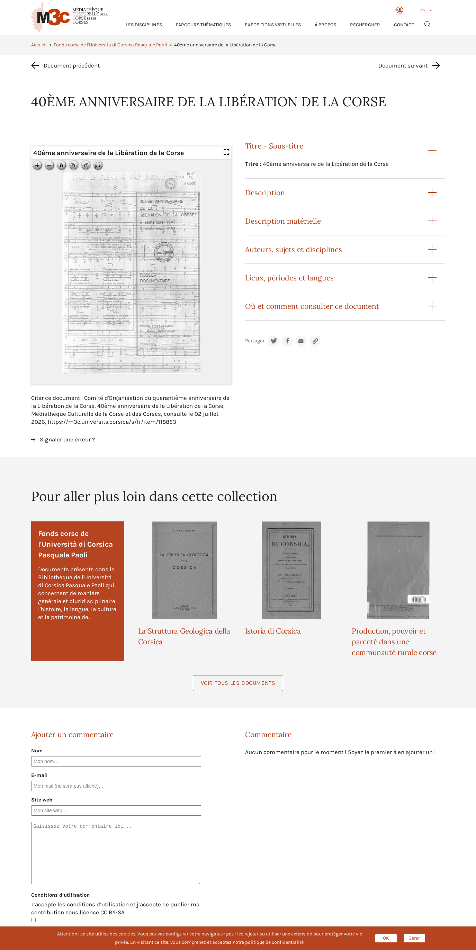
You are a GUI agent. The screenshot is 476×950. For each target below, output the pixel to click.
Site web (41, 800)
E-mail (39, 775)
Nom (37, 750)
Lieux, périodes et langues (289, 278)
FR (422, 10)
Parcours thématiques (203, 25)
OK (386, 938)
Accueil (39, 45)
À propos (325, 25)
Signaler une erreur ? (67, 439)
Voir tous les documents (238, 683)
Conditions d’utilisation (60, 895)
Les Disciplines (144, 25)
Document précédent (72, 65)
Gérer (414, 938)
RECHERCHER (365, 25)
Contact (404, 25)
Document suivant (403, 65)
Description (265, 192)
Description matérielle (283, 221)
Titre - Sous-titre (274, 146)
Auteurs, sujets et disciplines (293, 249)
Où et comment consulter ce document (312, 306)
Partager (254, 340)
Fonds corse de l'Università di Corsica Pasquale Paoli (110, 45)
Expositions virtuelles (273, 25)
